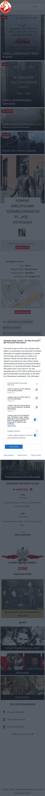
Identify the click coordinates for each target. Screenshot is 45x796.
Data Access (22, 455)
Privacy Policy (36, 455)
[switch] (36, 390)
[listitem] (22, 384)
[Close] (40, 341)
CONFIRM (13, 447)
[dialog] (22, 398)
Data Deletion (9, 455)
